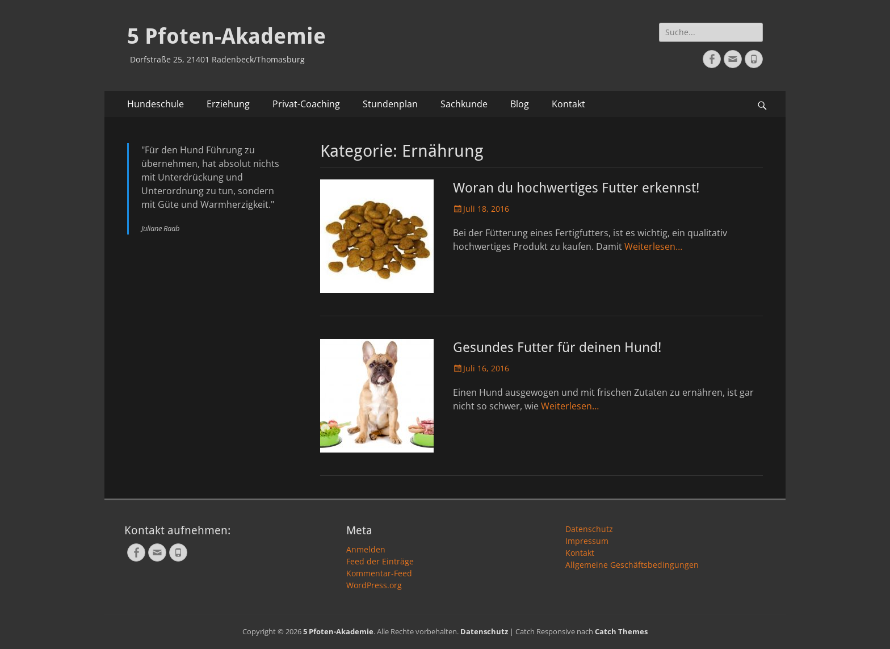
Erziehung (228, 104)
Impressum (586, 540)
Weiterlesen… (653, 246)
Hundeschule (155, 104)
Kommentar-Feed (379, 573)
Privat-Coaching (306, 104)
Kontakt (568, 104)
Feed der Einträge (380, 561)
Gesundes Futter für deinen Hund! (557, 347)
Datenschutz (589, 529)
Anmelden (365, 549)
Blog (519, 104)
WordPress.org (374, 585)
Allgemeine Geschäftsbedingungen (632, 564)
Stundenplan (390, 104)
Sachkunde (464, 104)
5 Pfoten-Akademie (226, 36)
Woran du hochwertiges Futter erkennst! (576, 188)
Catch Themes (621, 631)
